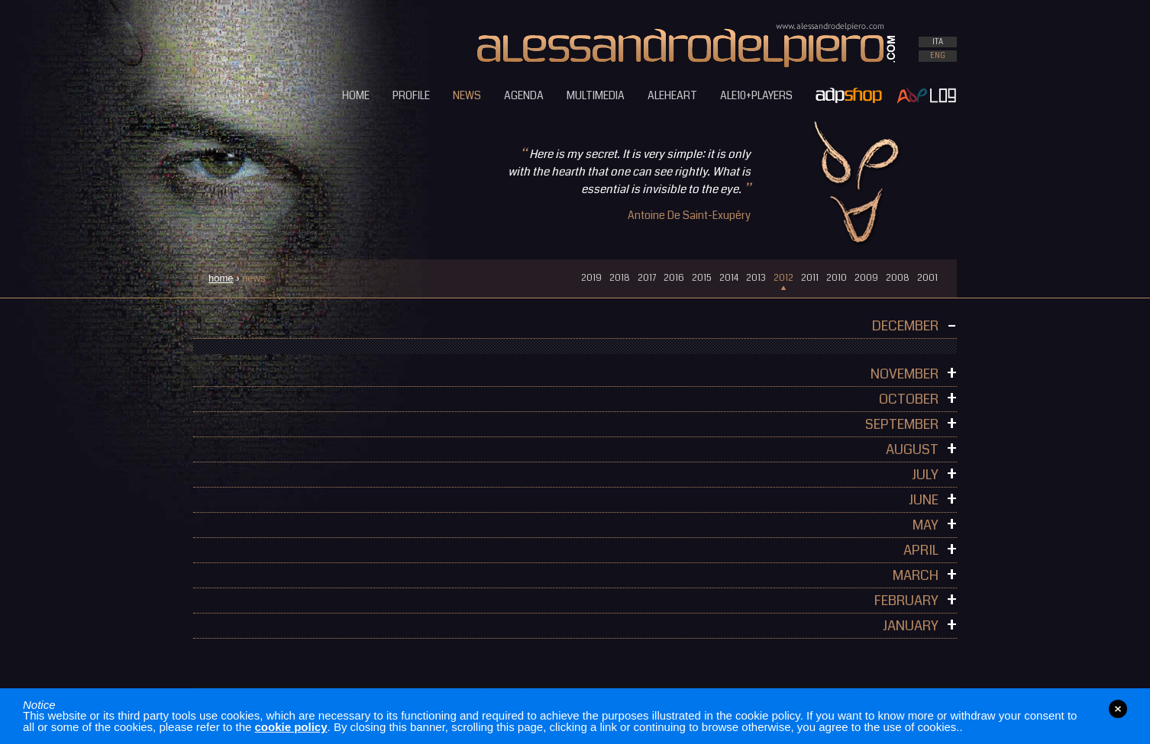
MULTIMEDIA (596, 95)
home (221, 278)
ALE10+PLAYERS (756, 95)
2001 (927, 278)
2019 (591, 278)
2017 (647, 278)
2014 (728, 278)
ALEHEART (672, 95)
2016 (674, 278)
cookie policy (291, 726)
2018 (619, 278)
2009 (866, 278)
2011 (810, 278)
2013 (756, 278)
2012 (783, 278)
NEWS (467, 95)
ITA (937, 42)
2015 (702, 278)
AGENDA (524, 95)
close (1118, 709)
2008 (897, 278)
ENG (937, 55)
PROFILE (411, 95)
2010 (836, 278)
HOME (356, 95)
